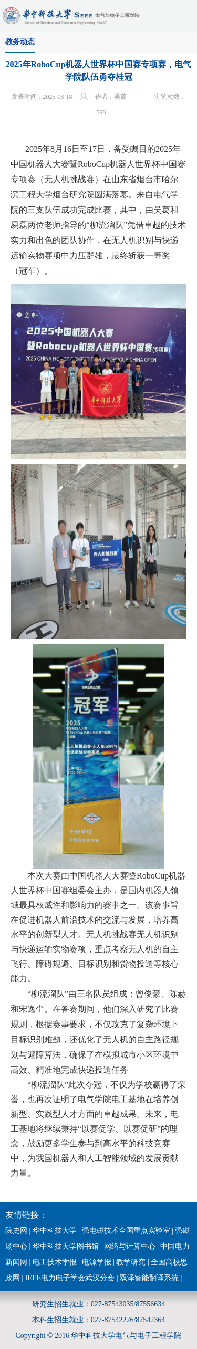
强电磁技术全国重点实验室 (126, 1231)
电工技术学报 (55, 1262)
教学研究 (131, 1262)
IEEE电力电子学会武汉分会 (70, 1278)
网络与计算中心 (129, 1246)
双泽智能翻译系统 (149, 1278)
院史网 (16, 1231)
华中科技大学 (55, 1231)
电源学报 (96, 1262)
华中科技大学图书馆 (66, 1246)
